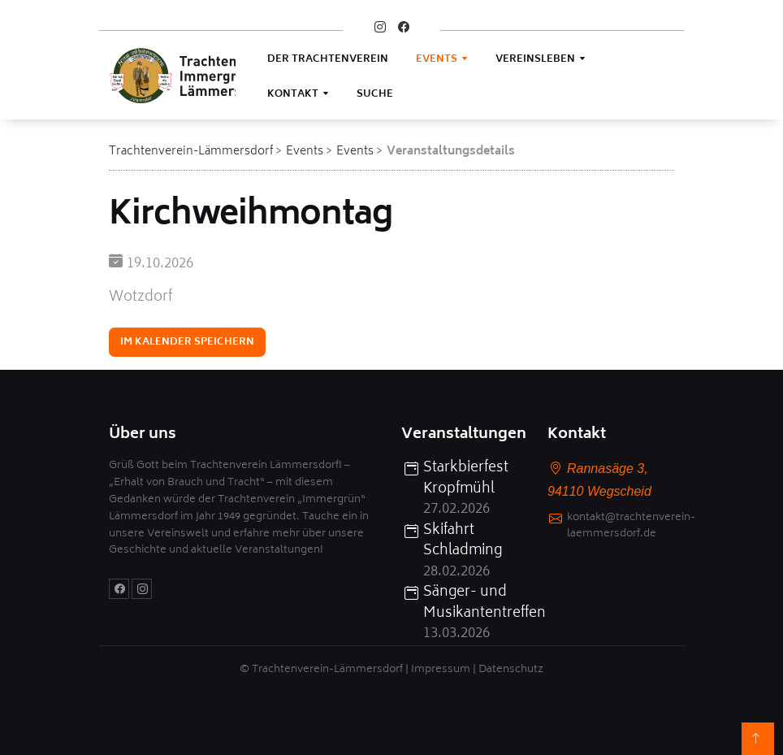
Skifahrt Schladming (462, 541)
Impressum (440, 670)
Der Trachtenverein (327, 59)
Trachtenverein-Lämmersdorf (191, 151)
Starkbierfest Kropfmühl (465, 479)
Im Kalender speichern (187, 344)
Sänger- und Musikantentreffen (475, 603)
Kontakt (292, 94)
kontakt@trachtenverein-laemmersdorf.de (631, 527)
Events (436, 59)
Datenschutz (510, 670)
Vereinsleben (535, 59)
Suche (375, 94)
